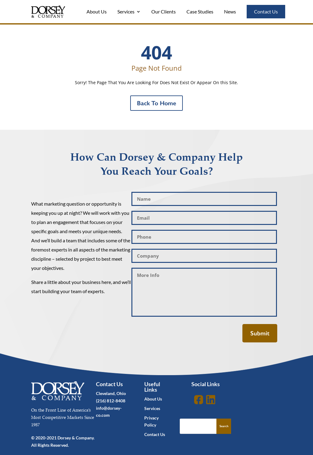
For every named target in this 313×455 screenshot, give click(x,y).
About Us (97, 11)
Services (125, 11)
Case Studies (199, 11)
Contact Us (266, 11)
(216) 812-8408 (110, 400)
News (230, 11)
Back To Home (156, 103)
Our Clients (163, 11)
